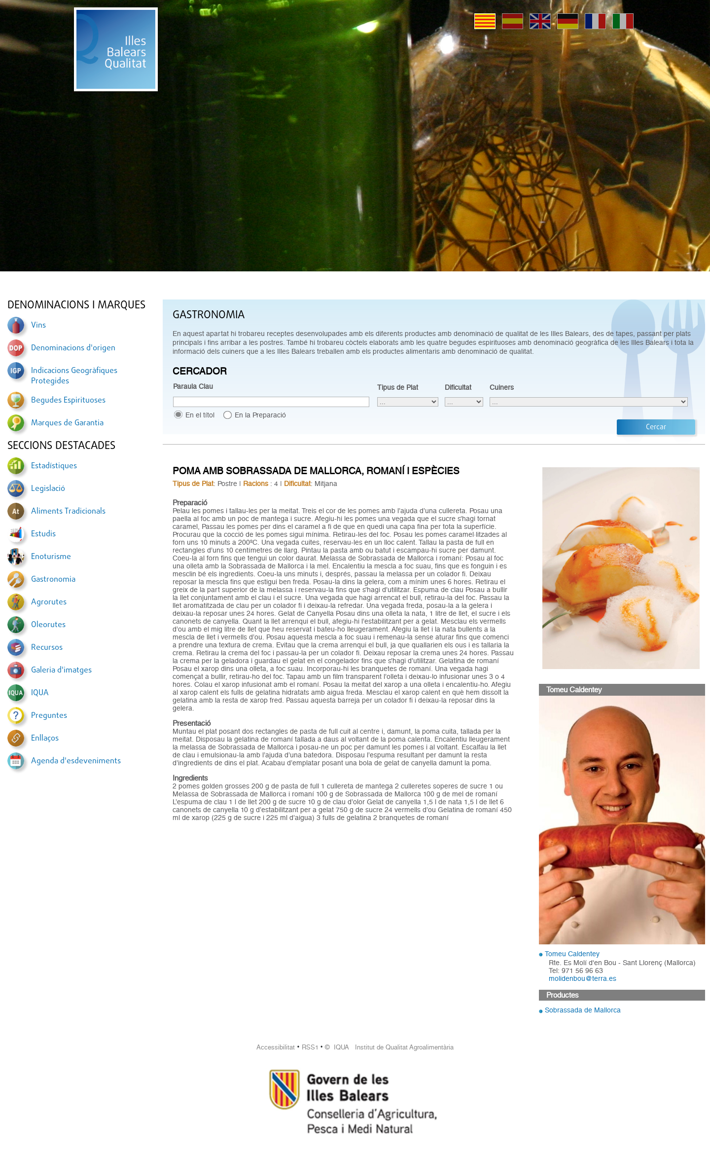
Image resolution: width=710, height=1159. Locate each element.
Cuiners (502, 387)
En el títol (199, 415)
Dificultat (458, 387)
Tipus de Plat (397, 387)
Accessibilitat (275, 1047)
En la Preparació (260, 415)
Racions (255, 483)
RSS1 (310, 1047)
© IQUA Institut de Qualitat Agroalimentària (389, 1047)
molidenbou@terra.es (582, 978)
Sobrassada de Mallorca (583, 1010)
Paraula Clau (193, 386)
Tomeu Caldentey (572, 954)
